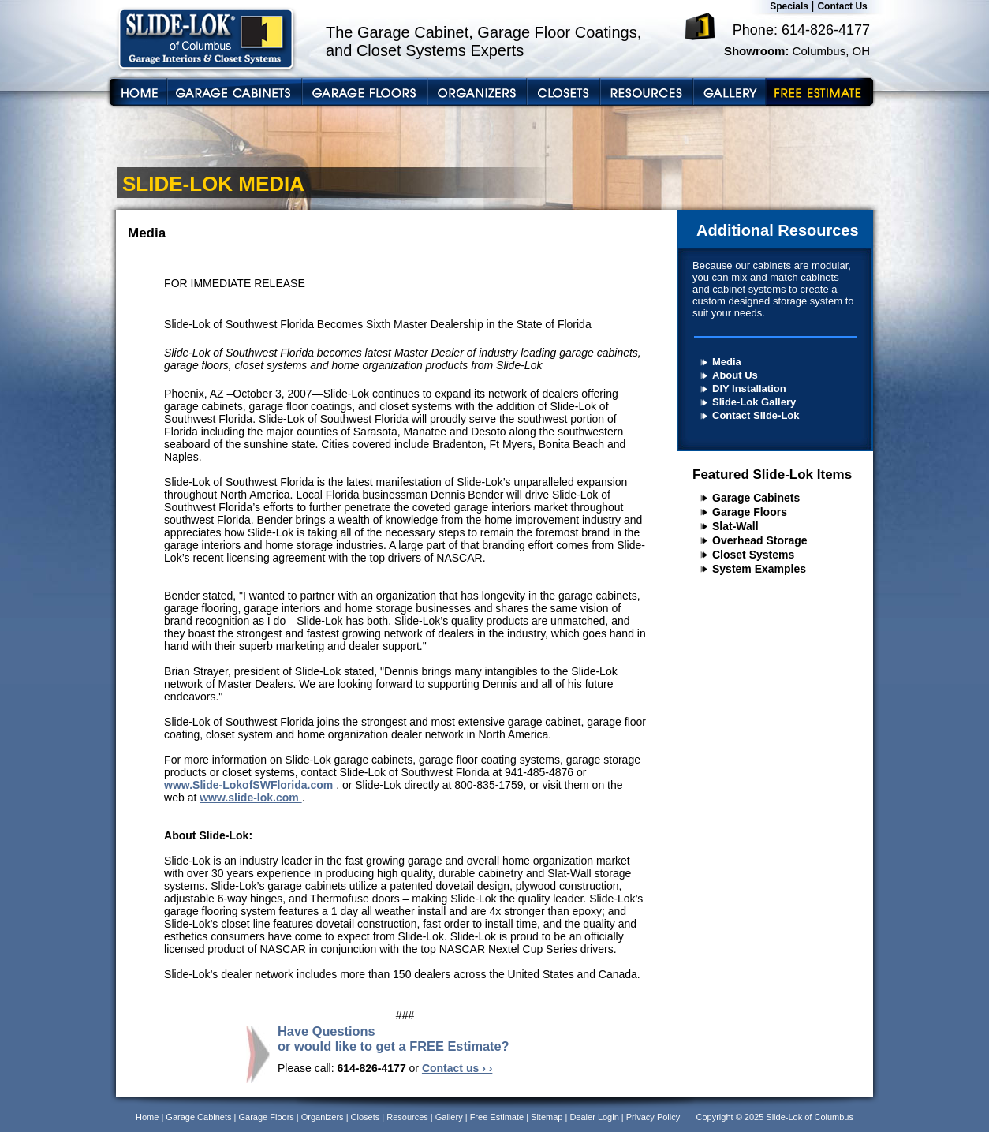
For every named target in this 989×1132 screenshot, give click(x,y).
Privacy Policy (653, 1117)
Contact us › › (457, 1068)
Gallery (449, 1117)
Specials (789, 6)
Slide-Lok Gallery (754, 402)
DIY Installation (749, 388)
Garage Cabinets (756, 497)
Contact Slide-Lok (756, 415)
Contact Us (842, 6)
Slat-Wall (735, 526)
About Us (735, 375)
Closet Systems (753, 554)
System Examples (759, 568)
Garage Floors (749, 512)
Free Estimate (497, 1117)
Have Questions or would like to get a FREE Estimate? (393, 1038)
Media (726, 362)
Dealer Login (593, 1117)
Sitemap (546, 1117)
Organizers (322, 1117)
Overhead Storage (760, 540)
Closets (365, 1117)
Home (147, 1117)
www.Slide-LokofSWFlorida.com (250, 785)
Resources (407, 1117)
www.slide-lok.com (250, 797)
